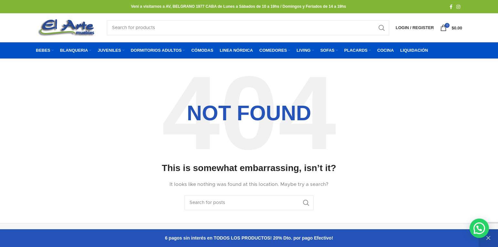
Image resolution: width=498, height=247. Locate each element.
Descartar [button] (488, 238)
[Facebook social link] (451, 7)
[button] (479, 228)
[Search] (248, 30)
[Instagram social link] (458, 7)
